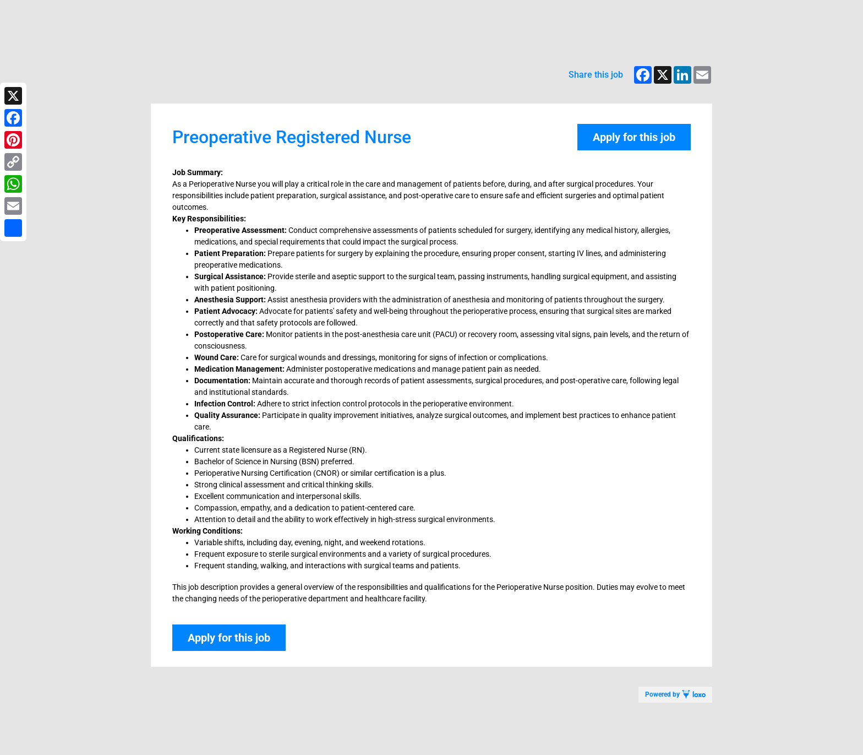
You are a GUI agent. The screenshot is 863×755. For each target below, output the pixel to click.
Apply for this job (634, 137)
